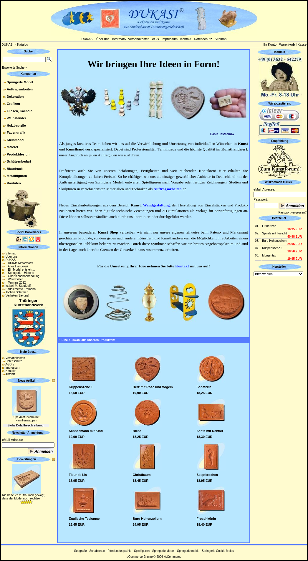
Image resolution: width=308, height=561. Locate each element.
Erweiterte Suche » (14, 67)
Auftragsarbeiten (20, 89)
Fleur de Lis (78, 474)
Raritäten (14, 183)
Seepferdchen (207, 474)
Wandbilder (14, 279)
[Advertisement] (279, 365)
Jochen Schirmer (17, 292)
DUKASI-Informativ (19, 263)
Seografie (80, 550)
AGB (155, 39)
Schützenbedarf (19, 161)
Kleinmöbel (15, 140)
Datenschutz (203, 39)
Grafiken (13, 103)
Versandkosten (139, 39)
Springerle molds (188, 550)
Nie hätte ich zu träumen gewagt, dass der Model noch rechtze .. (23, 497)
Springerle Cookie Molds (218, 550)
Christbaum (142, 474)
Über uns (103, 39)
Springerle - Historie (20, 272)
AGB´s (9, 364)
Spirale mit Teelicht (274, 233)
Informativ (119, 39)
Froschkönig (206, 518)
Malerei (12, 147)
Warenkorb (287, 44)
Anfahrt (10, 374)
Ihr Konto (269, 44)
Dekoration (15, 96)
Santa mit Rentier (210, 431)
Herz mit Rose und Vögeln (153, 387)
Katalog (22, 44)
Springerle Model (20, 82)
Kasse (302, 44)
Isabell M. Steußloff (18, 285)
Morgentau (269, 255)
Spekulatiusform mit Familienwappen (26, 419)
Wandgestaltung (156, 205)
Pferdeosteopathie (119, 550)
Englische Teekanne (84, 518)
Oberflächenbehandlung (22, 276)
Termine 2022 (16, 282)
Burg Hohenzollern (147, 518)
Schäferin (204, 387)
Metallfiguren (17, 176)
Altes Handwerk (17, 266)
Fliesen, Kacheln (19, 111)
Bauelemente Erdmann (21, 289)
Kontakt (185, 39)
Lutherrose (269, 226)
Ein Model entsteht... (20, 269)
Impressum (170, 39)
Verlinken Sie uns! (17, 295)
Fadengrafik (16, 132)
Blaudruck (15, 169)
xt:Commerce (172, 556)
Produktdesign (18, 154)
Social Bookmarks (28, 232)
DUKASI (88, 39)
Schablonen (97, 550)
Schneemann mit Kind (86, 431)
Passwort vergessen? (292, 212)
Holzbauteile (16, 125)
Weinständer (16, 118)
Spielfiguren (142, 550)
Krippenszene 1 (81, 387)
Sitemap (220, 39)
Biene (137, 431)
